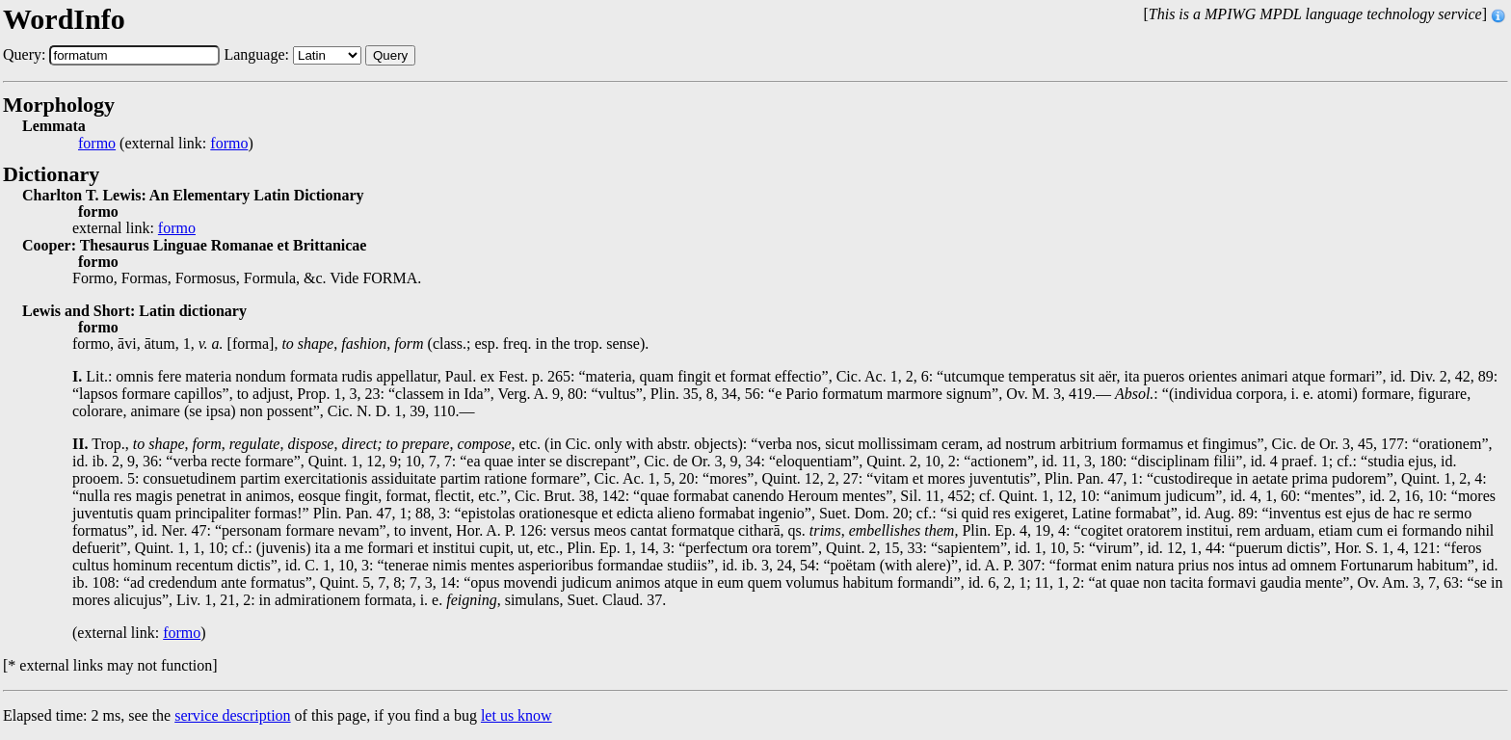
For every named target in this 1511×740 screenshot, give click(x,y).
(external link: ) (165, 143)
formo (97, 143)
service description (232, 715)
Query (390, 55)
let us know (516, 715)
